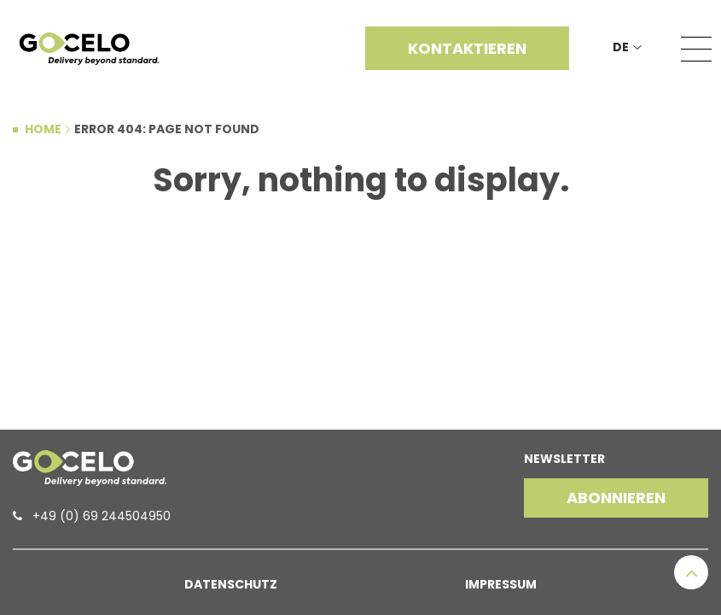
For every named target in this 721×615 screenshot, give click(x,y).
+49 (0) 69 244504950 (101, 515)
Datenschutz (230, 584)
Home (43, 129)
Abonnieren (616, 497)
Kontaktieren (467, 48)
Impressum (501, 584)
